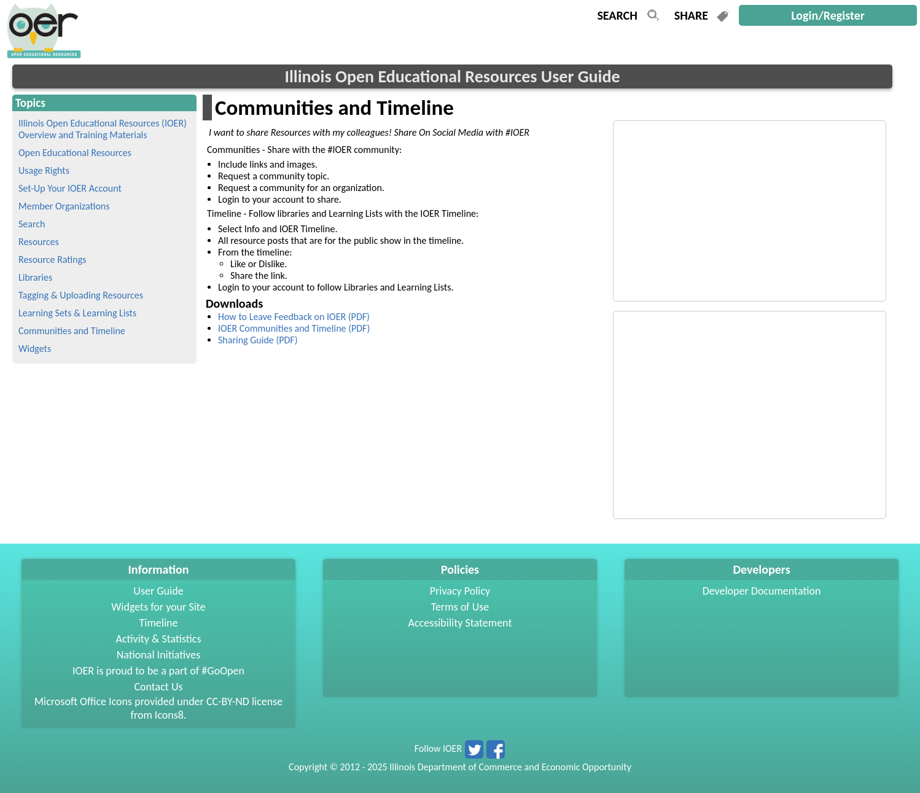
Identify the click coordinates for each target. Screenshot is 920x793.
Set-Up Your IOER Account (70, 188)
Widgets (34, 348)
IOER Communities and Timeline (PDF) (294, 328)
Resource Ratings (52, 259)
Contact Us (158, 686)
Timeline (158, 623)
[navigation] (42, 55)
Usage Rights (43, 170)
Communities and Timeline (71, 331)
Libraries (35, 277)
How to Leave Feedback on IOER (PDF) (294, 316)
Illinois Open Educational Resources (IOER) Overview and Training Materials (102, 129)
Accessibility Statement (460, 623)
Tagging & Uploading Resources (80, 295)
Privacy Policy (460, 591)
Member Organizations (64, 206)
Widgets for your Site (158, 607)
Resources (38, 242)
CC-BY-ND (227, 701)
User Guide (158, 591)
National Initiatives (158, 655)
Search (31, 224)
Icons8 (169, 715)
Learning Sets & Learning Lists (77, 313)
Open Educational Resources (74, 152)
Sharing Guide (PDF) (258, 340)
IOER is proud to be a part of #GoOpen (158, 671)
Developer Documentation (762, 591)
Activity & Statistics (158, 639)
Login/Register (828, 15)
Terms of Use (460, 607)
